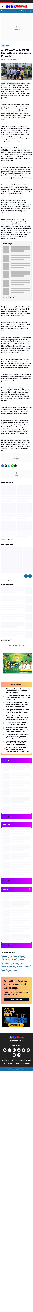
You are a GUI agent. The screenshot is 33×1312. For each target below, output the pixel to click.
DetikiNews (14, 1069)
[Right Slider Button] (31, 11)
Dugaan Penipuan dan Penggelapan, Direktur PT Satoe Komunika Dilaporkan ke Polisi (17, 717)
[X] (6, 465)
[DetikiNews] (16, 1037)
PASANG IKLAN (18, 1063)
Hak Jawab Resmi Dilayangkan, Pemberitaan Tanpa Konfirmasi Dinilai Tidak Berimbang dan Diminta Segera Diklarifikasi (17, 729)
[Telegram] (9, 465)
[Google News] (23, 1050)
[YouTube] (19, 1050)
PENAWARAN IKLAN (8, 1063)
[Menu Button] (2, 6)
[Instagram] (14, 1050)
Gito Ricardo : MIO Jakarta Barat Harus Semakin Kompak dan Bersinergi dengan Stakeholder (17, 736)
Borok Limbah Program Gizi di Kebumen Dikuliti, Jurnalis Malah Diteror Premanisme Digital (17, 704)
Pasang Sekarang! (17, 999)
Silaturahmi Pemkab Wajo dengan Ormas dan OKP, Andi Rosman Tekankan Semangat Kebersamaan (18, 691)
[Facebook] (2, 465)
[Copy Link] (15, 465)
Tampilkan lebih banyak (16, 645)
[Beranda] (3, 45)
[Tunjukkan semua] (29, 760)
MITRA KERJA (26, 1063)
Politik (9, 11)
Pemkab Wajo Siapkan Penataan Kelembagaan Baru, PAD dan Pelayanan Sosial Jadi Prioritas (17, 711)
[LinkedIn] (14, 1055)
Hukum (16, 11)
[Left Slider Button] (26, 576)
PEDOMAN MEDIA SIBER (24, 1060)
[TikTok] (28, 1050)
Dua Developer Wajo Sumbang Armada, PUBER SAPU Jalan (16, 723)
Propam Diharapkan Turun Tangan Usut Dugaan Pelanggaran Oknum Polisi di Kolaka (18, 697)
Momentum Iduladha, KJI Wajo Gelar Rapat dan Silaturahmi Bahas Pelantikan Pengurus (16, 743)
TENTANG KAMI (12, 1060)
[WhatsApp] (12, 465)
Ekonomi (23, 11)
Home (3, 11)
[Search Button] (30, 6)
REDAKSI (4, 1060)
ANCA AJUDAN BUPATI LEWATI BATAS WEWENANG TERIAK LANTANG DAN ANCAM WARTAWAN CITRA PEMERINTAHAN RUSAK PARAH (18, 749)
